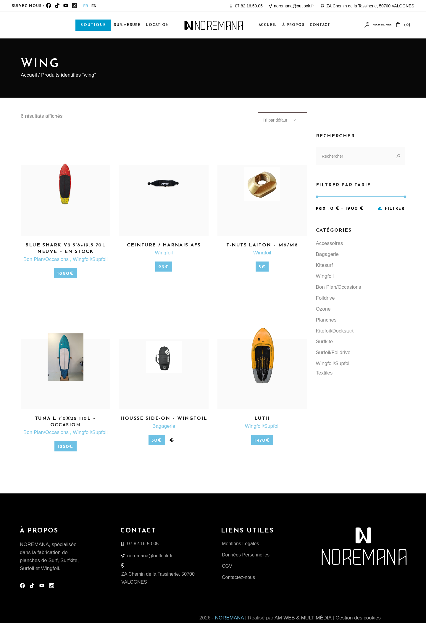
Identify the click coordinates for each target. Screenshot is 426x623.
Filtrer (395, 209)
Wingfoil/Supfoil (90, 259)
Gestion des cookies (358, 618)
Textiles (324, 373)
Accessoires (329, 243)
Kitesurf (324, 265)
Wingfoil (163, 253)
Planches (326, 320)
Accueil (29, 75)
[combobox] (282, 119)
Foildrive (325, 298)
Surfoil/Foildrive (333, 352)
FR (85, 6)
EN (93, 6)
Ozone (323, 309)
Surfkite (324, 341)
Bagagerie (163, 426)
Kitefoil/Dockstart (335, 331)
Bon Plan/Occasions (46, 259)
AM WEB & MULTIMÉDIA (303, 618)
